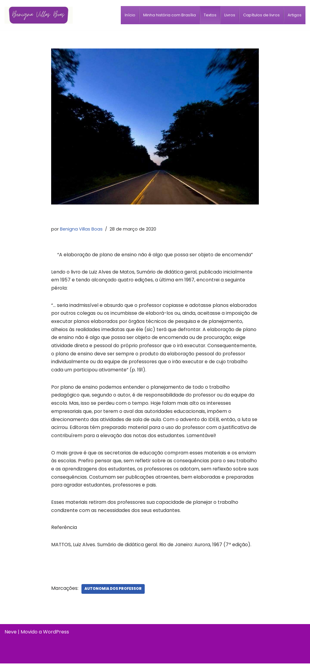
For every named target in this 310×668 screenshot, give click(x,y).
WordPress (56, 636)
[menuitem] (130, 15)
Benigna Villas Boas (81, 229)
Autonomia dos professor (113, 593)
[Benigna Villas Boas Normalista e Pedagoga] (39, 15)
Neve (11, 636)
